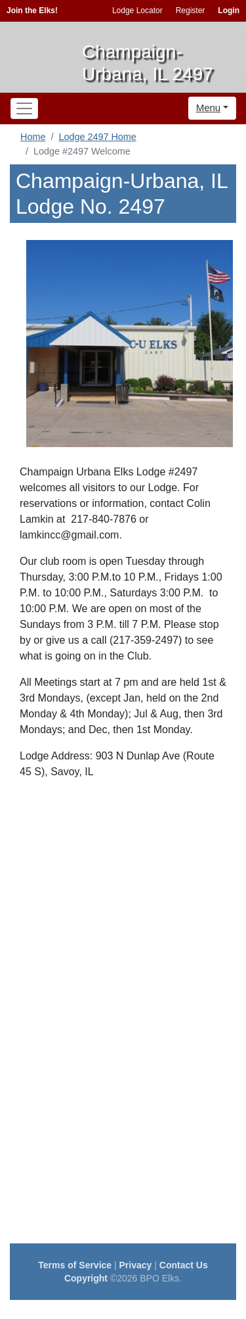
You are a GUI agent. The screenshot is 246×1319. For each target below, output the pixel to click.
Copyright (86, 1278)
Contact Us (183, 1265)
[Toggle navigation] (24, 108)
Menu (208, 107)
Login (228, 10)
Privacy (135, 1265)
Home (32, 137)
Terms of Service (75, 1265)
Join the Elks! (32, 10)
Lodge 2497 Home (97, 137)
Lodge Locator (137, 10)
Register (190, 10)
